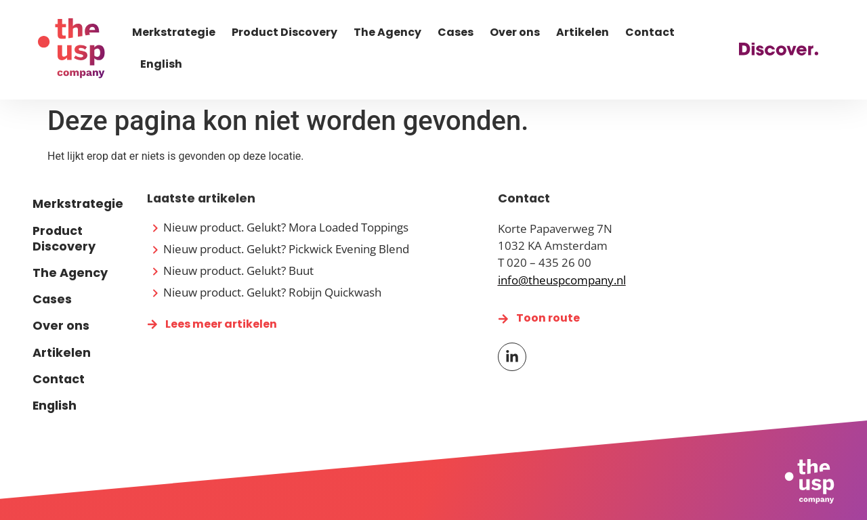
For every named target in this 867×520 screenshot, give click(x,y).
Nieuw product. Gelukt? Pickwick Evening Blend (286, 249)
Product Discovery (284, 32)
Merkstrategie (173, 32)
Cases (455, 32)
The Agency (387, 32)
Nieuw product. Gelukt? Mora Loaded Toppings (285, 227)
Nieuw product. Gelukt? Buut (238, 270)
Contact (650, 32)
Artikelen (582, 32)
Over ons (515, 32)
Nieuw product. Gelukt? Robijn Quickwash (272, 292)
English (161, 64)
